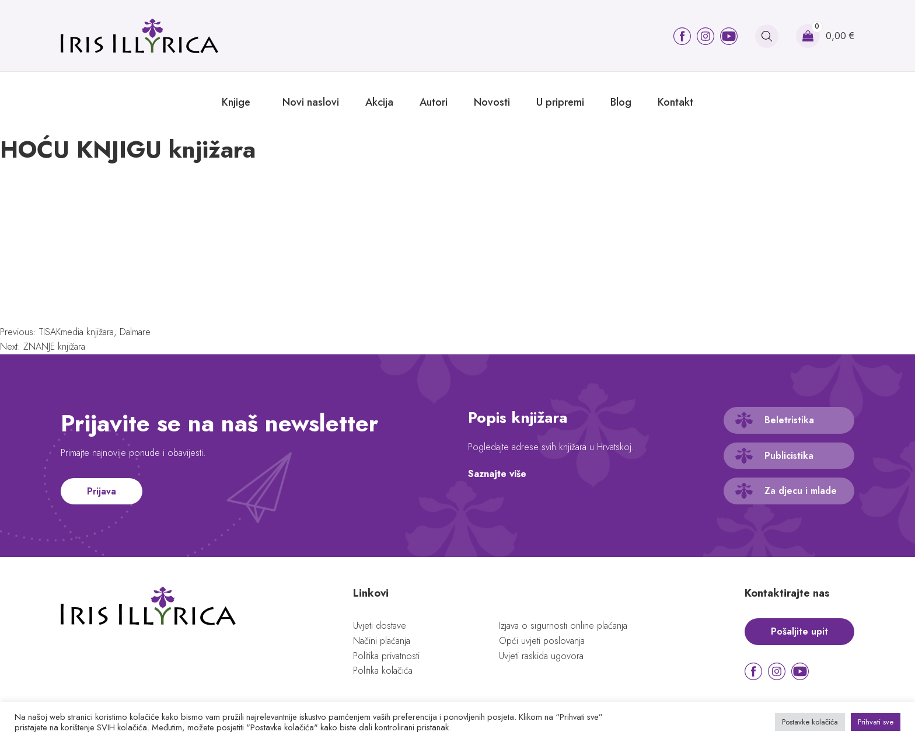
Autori (434, 102)
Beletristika (789, 420)
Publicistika (788, 455)
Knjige (236, 102)
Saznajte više (497, 473)
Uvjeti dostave (379, 625)
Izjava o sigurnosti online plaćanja (563, 625)
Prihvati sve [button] (875, 721)
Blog (620, 102)
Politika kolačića (383, 670)
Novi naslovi (310, 102)
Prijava (101, 491)
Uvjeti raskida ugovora (541, 656)
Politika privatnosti (386, 656)
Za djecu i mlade (800, 490)
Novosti (492, 102)
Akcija (379, 102)
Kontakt (675, 102)
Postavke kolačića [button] (810, 721)
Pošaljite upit (799, 631)
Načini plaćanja (381, 640)
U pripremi (560, 102)
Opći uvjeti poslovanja (542, 640)
